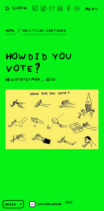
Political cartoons (44, 30)
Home (10, 30)
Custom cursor (45, 204)
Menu (91, 8)
